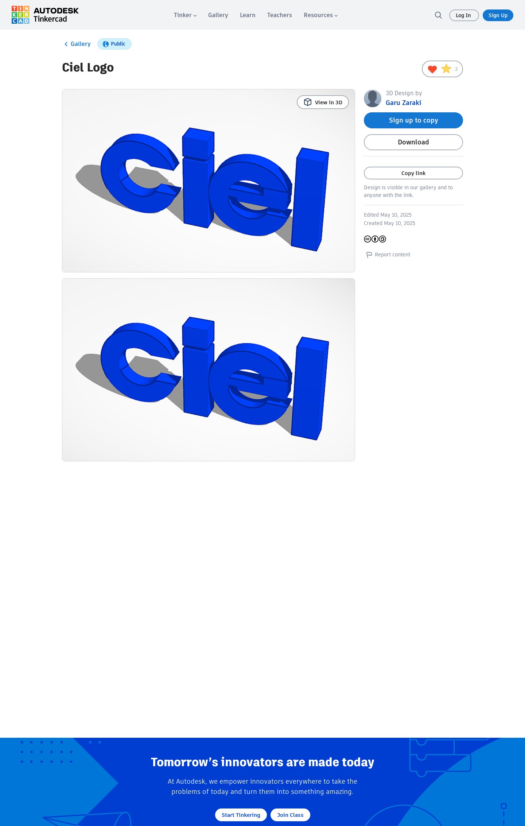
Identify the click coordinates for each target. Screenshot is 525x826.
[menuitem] (185, 15)
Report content (387, 254)
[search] (438, 14)
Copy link (413, 173)
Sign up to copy (413, 120)
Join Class (290, 815)
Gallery (76, 44)
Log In (464, 15)
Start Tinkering (241, 815)
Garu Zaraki (403, 102)
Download (413, 142)
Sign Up (498, 15)
